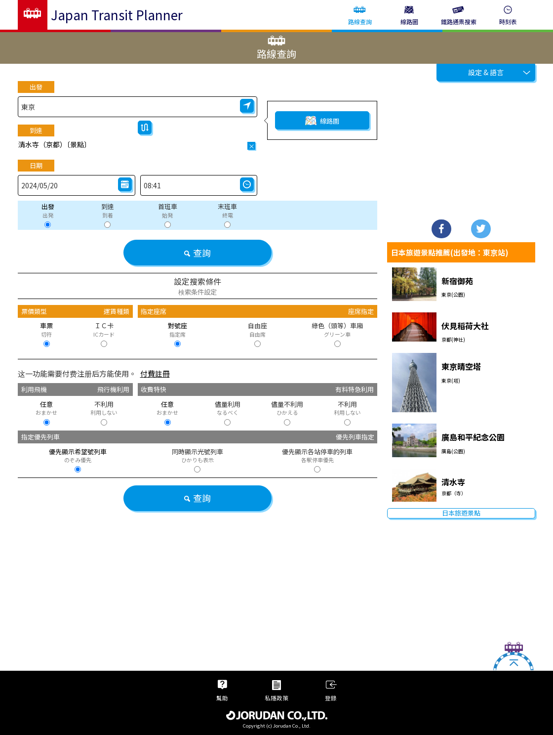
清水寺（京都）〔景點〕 (54, 144)
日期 (36, 165)
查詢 (197, 252)
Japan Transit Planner (117, 14)
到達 (36, 130)
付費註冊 (155, 373)
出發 (36, 86)
